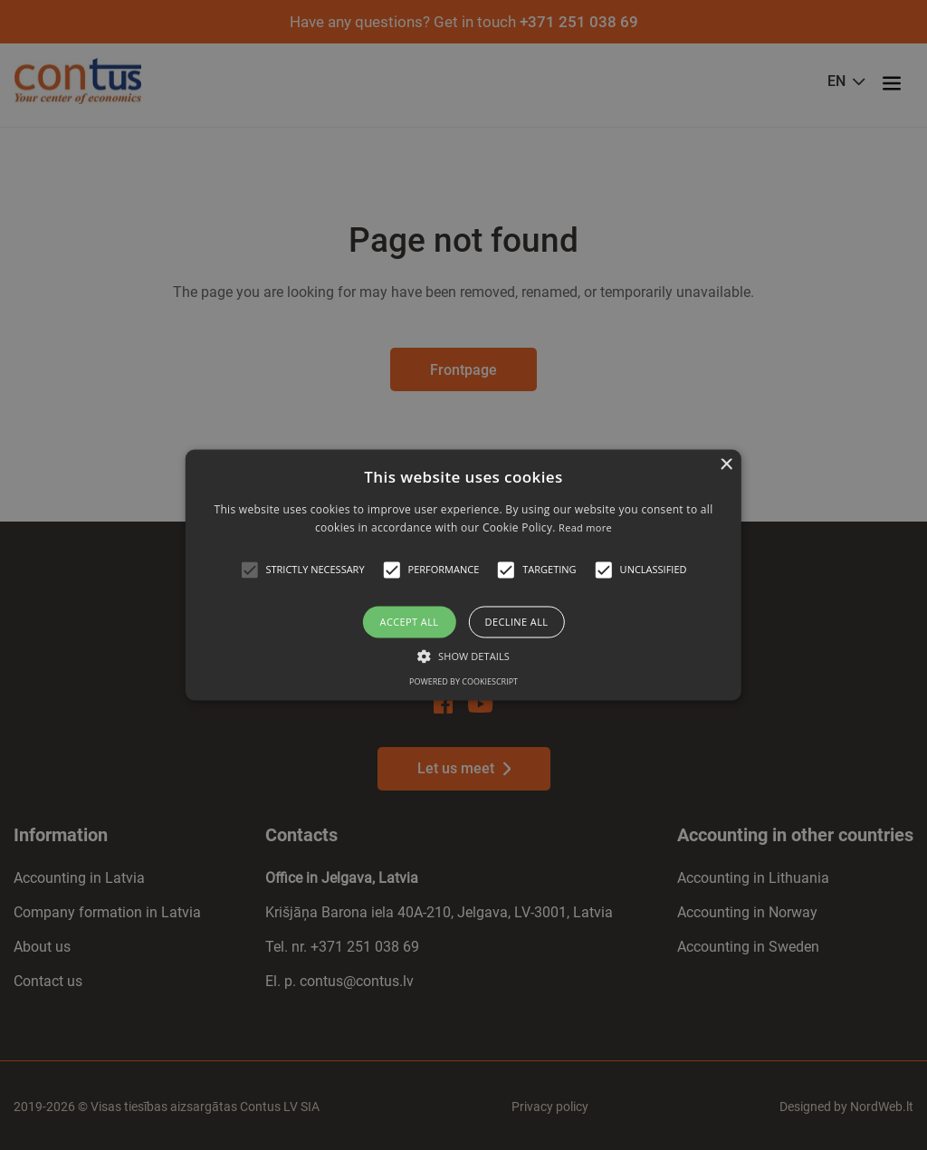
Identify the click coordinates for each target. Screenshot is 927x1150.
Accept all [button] (409, 621)
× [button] (725, 465)
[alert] (463, 575)
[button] (249, 569)
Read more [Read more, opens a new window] (585, 528)
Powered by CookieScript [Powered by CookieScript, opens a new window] (463, 682)
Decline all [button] (517, 621)
